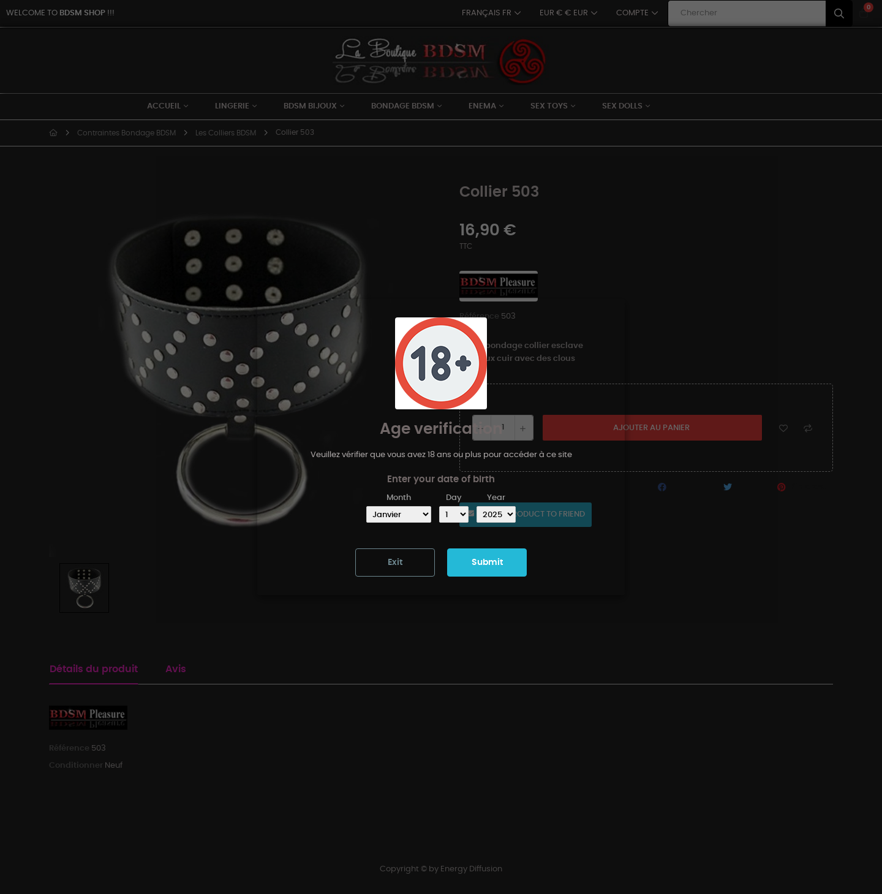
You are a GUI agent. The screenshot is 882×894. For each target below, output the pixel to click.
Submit (487, 562)
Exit (395, 562)
